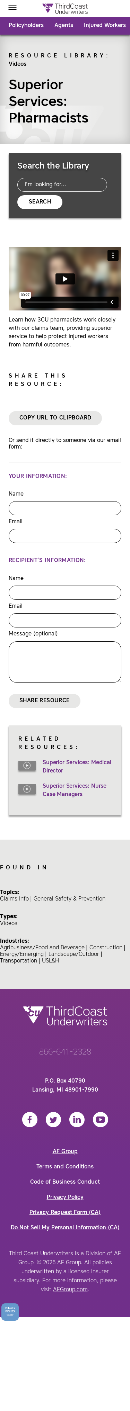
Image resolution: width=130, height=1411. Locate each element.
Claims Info (14, 899)
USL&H (50, 961)
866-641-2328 (65, 1052)
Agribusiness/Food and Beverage (42, 948)
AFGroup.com (70, 1290)
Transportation (18, 961)
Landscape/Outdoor (74, 954)
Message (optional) (33, 634)
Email (16, 522)
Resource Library (57, 56)
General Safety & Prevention (69, 899)
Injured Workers (105, 25)
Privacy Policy (65, 1197)
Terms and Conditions (65, 1167)
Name (16, 494)
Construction (105, 948)
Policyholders (26, 25)
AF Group (65, 1152)
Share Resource (44, 701)
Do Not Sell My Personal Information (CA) (65, 1228)
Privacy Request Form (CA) (65, 1212)
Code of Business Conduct (65, 1182)
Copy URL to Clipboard (55, 418)
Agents (63, 25)
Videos (17, 64)
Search (40, 202)
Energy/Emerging (22, 954)
